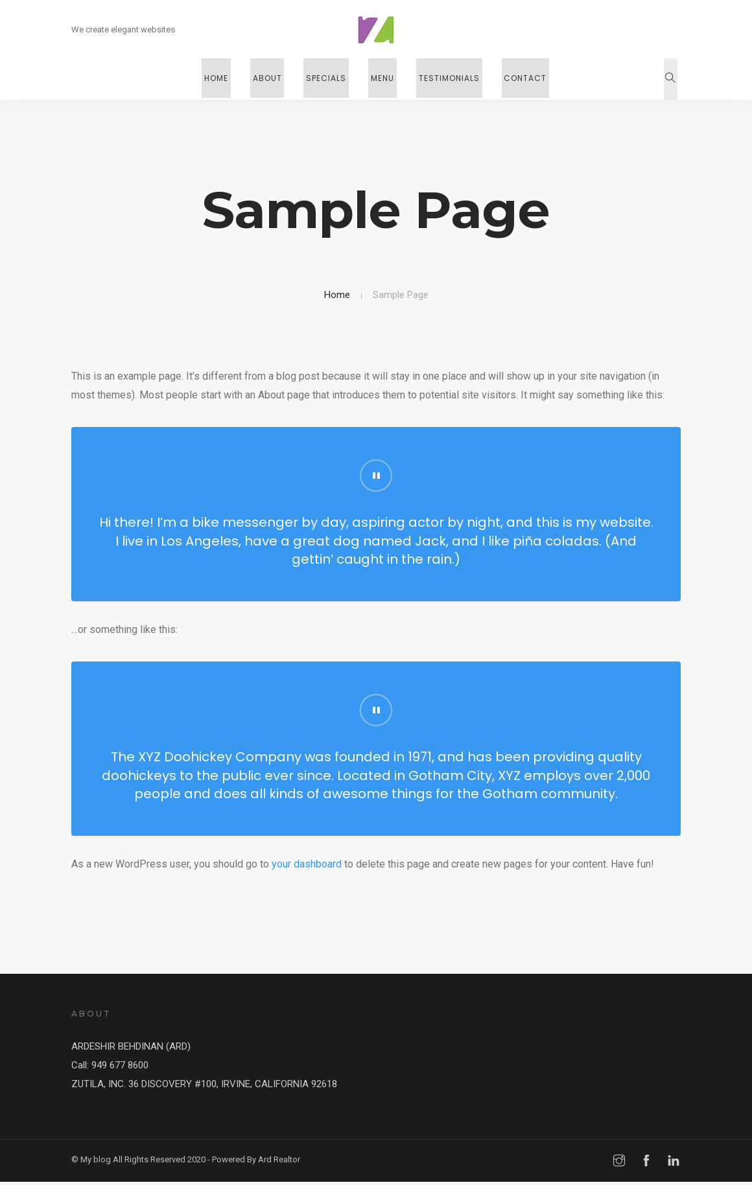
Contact (512, 78)
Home (229, 78)
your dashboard (307, 867)
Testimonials (441, 78)
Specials (329, 78)
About (274, 78)
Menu (380, 78)
